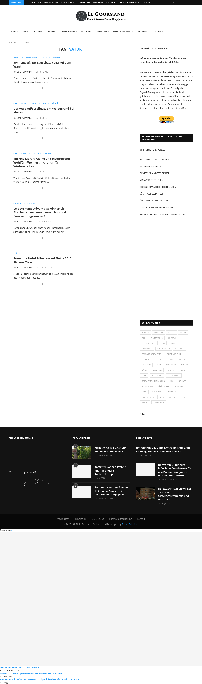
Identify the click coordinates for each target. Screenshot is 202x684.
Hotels (51, 31)
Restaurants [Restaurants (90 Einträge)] (173, 375)
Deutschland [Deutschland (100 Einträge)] (148, 343)
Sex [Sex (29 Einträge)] (171, 381)
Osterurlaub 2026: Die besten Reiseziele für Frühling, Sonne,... (57, 3)
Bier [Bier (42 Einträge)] (143, 338)
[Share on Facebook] (42, 87)
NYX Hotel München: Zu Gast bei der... (21, 667)
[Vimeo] (176, 2)
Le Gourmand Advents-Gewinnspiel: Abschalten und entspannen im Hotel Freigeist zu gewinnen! (39, 212)
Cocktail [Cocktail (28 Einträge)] (172, 338)
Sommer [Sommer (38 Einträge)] (182, 381)
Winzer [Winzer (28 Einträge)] (145, 402)
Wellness (102, 31)
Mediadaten (85, 2)
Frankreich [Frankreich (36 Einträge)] (147, 349)
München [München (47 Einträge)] (157, 370)
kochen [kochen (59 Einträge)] (184, 365)
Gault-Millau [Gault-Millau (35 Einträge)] (163, 349)
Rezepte (38, 31)
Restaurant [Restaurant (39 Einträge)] (157, 375)
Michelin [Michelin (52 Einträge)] (171, 370)
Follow (143, 414)
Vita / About (111, 2)
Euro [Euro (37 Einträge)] (172, 343)
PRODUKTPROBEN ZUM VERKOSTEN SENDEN (163, 214)
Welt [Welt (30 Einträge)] (185, 397)
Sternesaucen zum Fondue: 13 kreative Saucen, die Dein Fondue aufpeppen (111, 491)
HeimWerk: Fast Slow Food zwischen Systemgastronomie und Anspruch (174, 494)
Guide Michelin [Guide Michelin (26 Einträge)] (174, 354)
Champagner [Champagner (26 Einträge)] (157, 338)
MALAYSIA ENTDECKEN (151, 179)
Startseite (13, 42)
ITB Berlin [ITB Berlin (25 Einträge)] (146, 365)
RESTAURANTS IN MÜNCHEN (154, 159)
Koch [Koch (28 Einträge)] (158, 365)
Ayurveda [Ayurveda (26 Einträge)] (158, 332)
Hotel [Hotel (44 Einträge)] (158, 359)
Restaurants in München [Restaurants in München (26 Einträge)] (153, 381)
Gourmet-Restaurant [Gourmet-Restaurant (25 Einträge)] (151, 354)
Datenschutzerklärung (129, 2)
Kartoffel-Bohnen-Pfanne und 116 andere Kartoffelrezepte (110, 470)
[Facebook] (173, 2)
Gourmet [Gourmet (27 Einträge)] (179, 349)
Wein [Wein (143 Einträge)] (162, 397)
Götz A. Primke (24, 71)
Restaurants (68, 31)
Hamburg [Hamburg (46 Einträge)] (146, 359)
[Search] (191, 32)
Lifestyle (156, 31)
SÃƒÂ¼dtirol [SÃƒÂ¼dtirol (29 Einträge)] (163, 386)
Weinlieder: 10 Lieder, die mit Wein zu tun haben (110, 449)
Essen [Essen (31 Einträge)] (162, 343)
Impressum (98, 2)
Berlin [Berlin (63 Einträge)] (183, 332)
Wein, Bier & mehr (122, 31)
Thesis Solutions (130, 524)
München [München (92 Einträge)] (185, 370)
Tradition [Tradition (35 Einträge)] (171, 391)
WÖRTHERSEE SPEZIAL (151, 166)
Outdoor (86, 31)
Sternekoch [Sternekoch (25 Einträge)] (147, 386)
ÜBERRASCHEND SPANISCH (154, 200)
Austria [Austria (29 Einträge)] (145, 332)
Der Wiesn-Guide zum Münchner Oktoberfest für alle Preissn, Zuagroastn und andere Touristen (174, 470)
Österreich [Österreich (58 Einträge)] (159, 402)
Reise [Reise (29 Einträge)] (144, 375)
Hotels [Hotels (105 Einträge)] (170, 359)
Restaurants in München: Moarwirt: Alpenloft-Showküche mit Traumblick (40, 679)
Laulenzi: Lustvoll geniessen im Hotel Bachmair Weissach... (32, 673)
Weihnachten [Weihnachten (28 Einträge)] (148, 397)
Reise (25, 31)
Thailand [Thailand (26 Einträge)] (179, 386)
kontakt (147, 2)
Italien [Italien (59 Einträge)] (182, 359)
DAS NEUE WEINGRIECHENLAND (156, 207)
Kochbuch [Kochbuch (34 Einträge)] (171, 365)
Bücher (142, 31)
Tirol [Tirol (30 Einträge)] (144, 391)
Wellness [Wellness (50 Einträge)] (173, 397)
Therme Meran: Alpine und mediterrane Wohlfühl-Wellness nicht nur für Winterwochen (41, 162)
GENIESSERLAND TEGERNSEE (154, 173)
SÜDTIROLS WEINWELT (151, 193)
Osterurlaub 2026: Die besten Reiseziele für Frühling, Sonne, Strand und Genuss (163, 449)
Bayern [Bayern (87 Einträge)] (171, 332)
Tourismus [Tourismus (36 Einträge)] (157, 391)
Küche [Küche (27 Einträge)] (144, 370)
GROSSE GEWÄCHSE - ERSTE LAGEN (158, 186)
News (14, 31)
